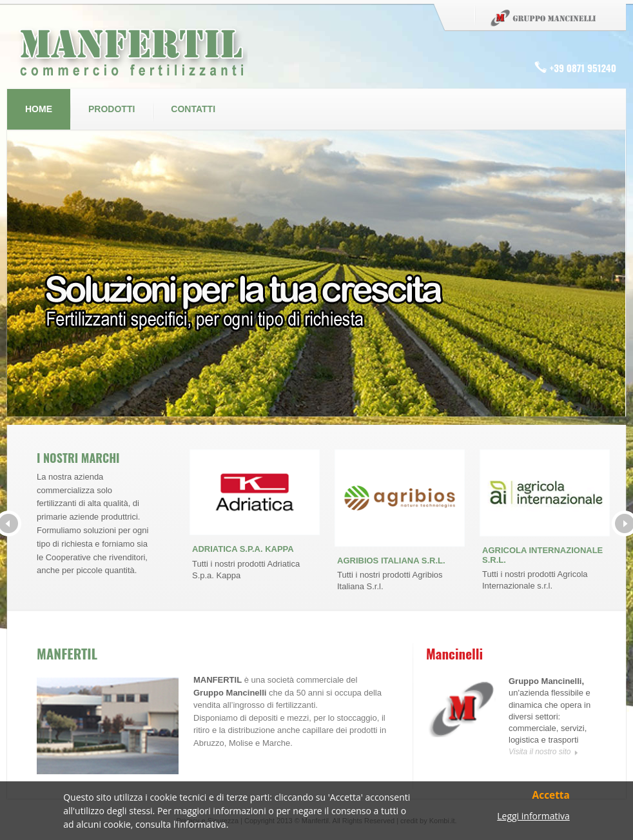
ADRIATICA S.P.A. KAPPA (243, 549)
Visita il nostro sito (540, 751)
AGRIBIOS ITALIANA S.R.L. (391, 560)
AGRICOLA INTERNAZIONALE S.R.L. (542, 554)
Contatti (193, 109)
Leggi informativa (533, 816)
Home (38, 109)
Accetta (551, 795)
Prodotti (111, 109)
